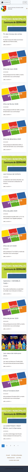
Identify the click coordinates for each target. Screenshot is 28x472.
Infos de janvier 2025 (10, 318)
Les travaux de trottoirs (12, 174)
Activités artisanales (16, 455)
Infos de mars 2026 (10, 69)
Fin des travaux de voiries (12, 34)
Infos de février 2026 (10, 104)
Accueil (8, 455)
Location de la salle (14, 460)
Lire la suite (7, 44)
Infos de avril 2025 (10, 246)
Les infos (18, 457)
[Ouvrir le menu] (26, 8)
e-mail (24, 2)
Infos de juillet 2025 (10, 211)
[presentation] (14, 23)
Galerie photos (11, 457)
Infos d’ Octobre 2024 (11, 391)
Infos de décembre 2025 (12, 139)
